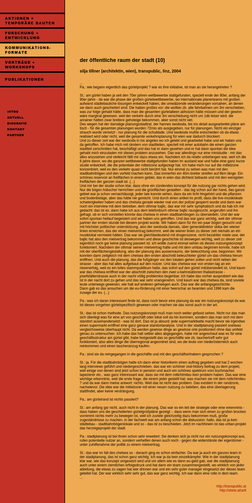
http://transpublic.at (231, 486)
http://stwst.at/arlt (232, 490)
